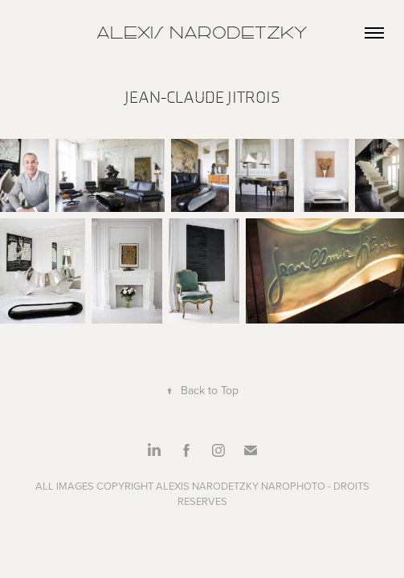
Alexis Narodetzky (202, 32)
